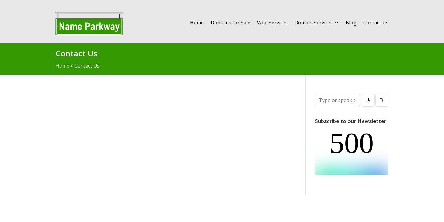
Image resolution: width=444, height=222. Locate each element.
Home (197, 22)
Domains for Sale (230, 22)
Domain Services (313, 22)
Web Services (272, 22)
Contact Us (375, 22)
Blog (351, 22)
